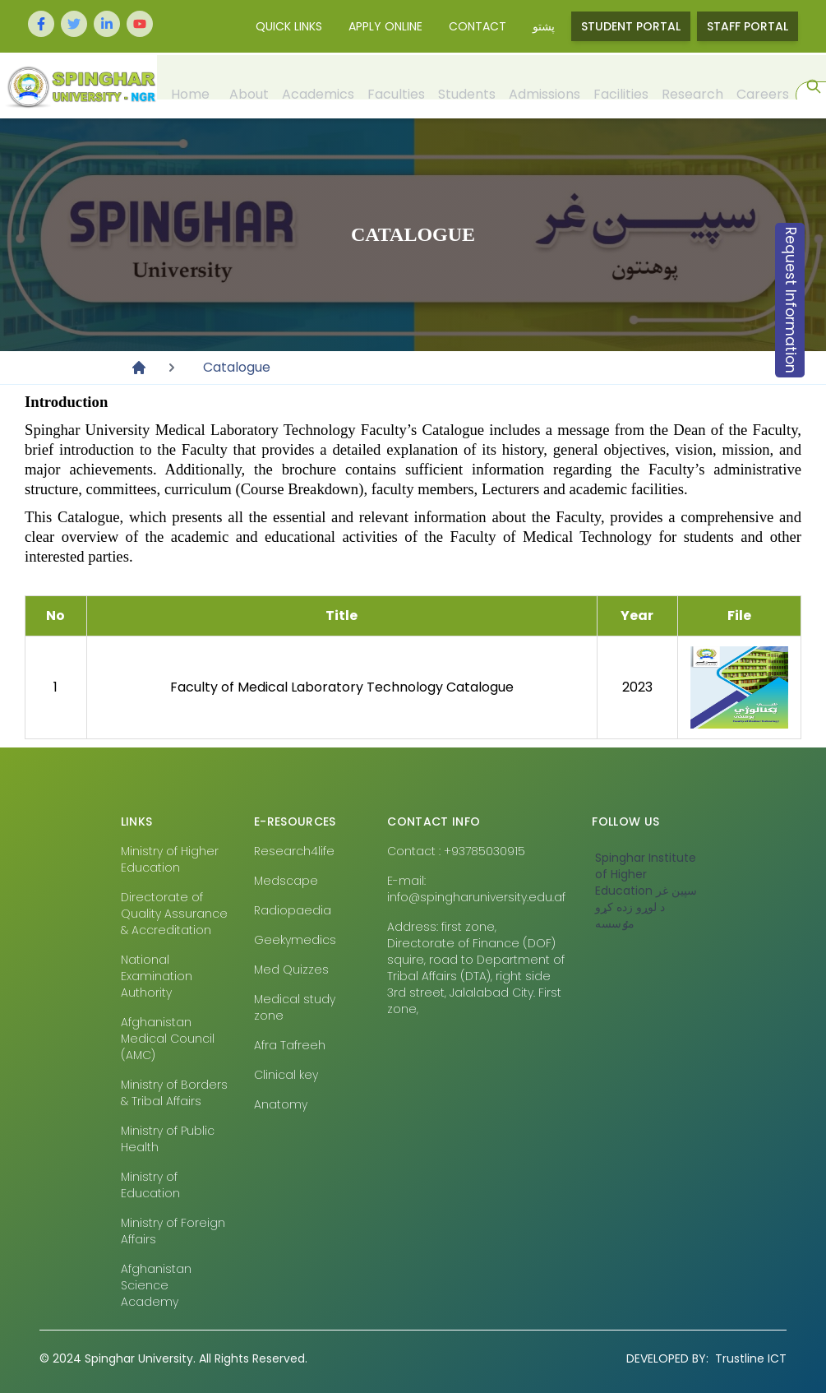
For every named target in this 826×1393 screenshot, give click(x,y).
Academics (317, 85)
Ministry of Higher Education (170, 859)
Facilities (620, 85)
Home (189, 85)
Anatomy (280, 1104)
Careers (762, 85)
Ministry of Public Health (168, 1138)
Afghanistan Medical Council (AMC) (168, 1038)
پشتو (544, 26)
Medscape (286, 880)
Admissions (543, 85)
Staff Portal (747, 26)
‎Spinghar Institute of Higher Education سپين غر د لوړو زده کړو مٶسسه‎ (646, 890)
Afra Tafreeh (289, 1045)
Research (691, 85)
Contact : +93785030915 (456, 851)
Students (466, 85)
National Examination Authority (156, 976)
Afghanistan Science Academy (156, 1285)
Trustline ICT (706, 1358)
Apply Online (385, 26)
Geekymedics (295, 940)
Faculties (395, 85)
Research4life (294, 851)
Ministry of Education (150, 1185)
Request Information (791, 300)
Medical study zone (294, 1007)
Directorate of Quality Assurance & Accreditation (174, 913)
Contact (477, 26)
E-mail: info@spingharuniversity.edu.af (476, 888)
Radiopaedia (292, 910)
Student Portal (631, 26)
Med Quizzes (291, 969)
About (248, 85)
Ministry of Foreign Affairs (173, 1231)
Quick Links (289, 26)
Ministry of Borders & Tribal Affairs (174, 1092)
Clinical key (286, 1075)
